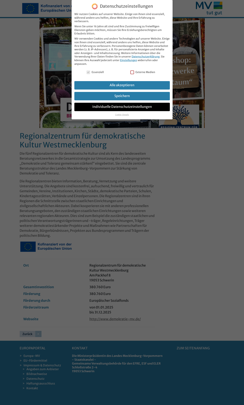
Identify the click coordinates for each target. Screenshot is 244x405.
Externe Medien (142, 72)
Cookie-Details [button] (122, 115)
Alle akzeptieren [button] (122, 85)
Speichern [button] (122, 96)
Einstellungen (128, 60)
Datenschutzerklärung (146, 56)
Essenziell (95, 72)
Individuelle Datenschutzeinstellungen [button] (122, 107)
